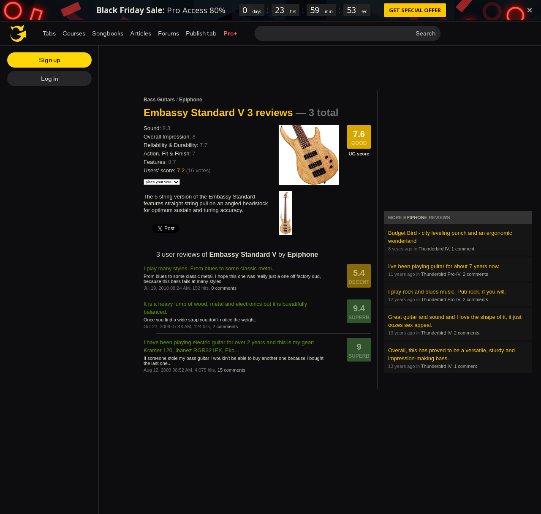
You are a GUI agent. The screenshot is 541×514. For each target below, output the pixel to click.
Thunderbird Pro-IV (440, 274)
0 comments (224, 288)
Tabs (49, 33)
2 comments (225, 326)
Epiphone (190, 100)
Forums (168, 33)
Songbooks (107, 33)
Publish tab (201, 33)
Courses (74, 33)
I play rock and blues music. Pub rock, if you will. (447, 291)
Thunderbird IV (434, 248)
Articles (140, 33)
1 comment (462, 248)
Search (425, 33)
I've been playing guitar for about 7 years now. (444, 266)
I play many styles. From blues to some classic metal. (208, 268)
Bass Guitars (159, 100)
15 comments (231, 370)
